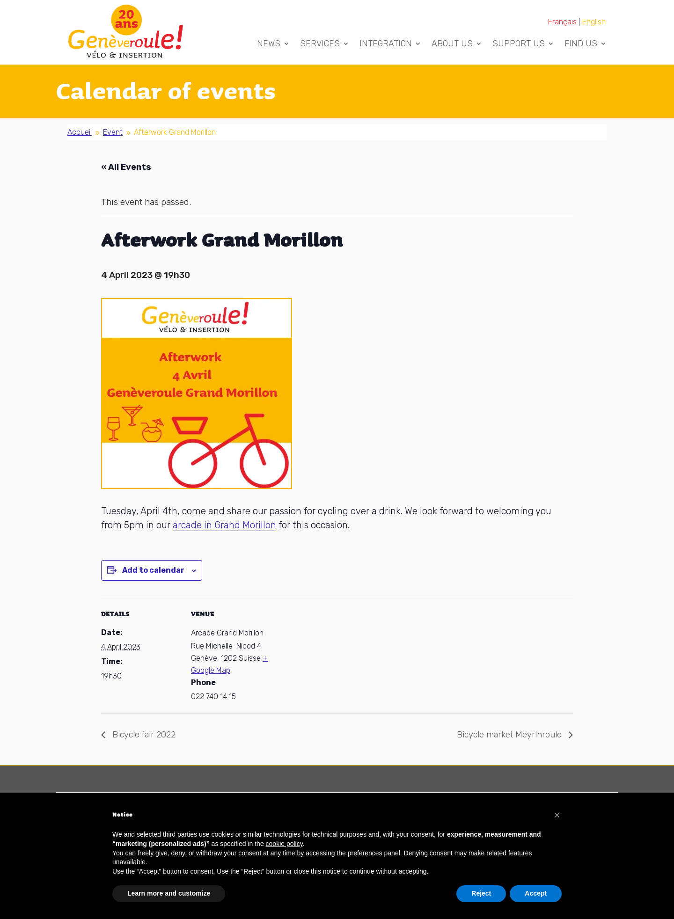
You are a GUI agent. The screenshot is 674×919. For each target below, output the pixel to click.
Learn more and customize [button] (168, 893)
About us (452, 44)
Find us (580, 44)
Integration (385, 44)
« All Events (126, 167)
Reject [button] (481, 893)
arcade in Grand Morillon (224, 525)
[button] (556, 815)
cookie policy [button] (284, 843)
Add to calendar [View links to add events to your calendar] (153, 570)
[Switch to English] (594, 22)
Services (320, 44)
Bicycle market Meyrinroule (510, 734)
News (268, 44)
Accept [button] (536, 893)
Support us (518, 44)
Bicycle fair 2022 (143, 734)
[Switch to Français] (563, 22)
